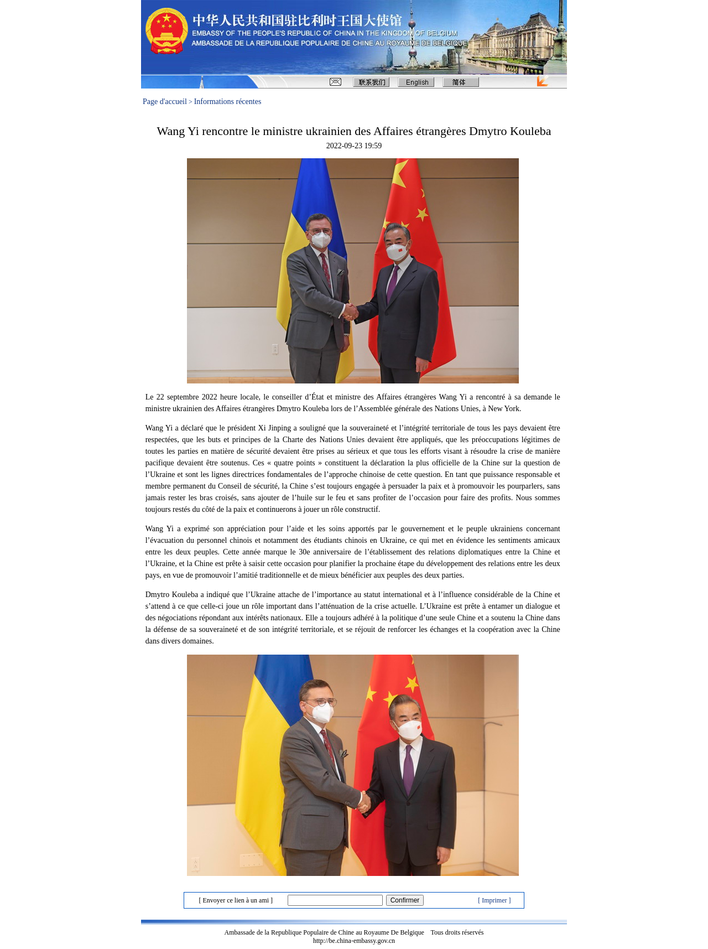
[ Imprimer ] (494, 900)
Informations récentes (228, 101)
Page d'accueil (165, 101)
